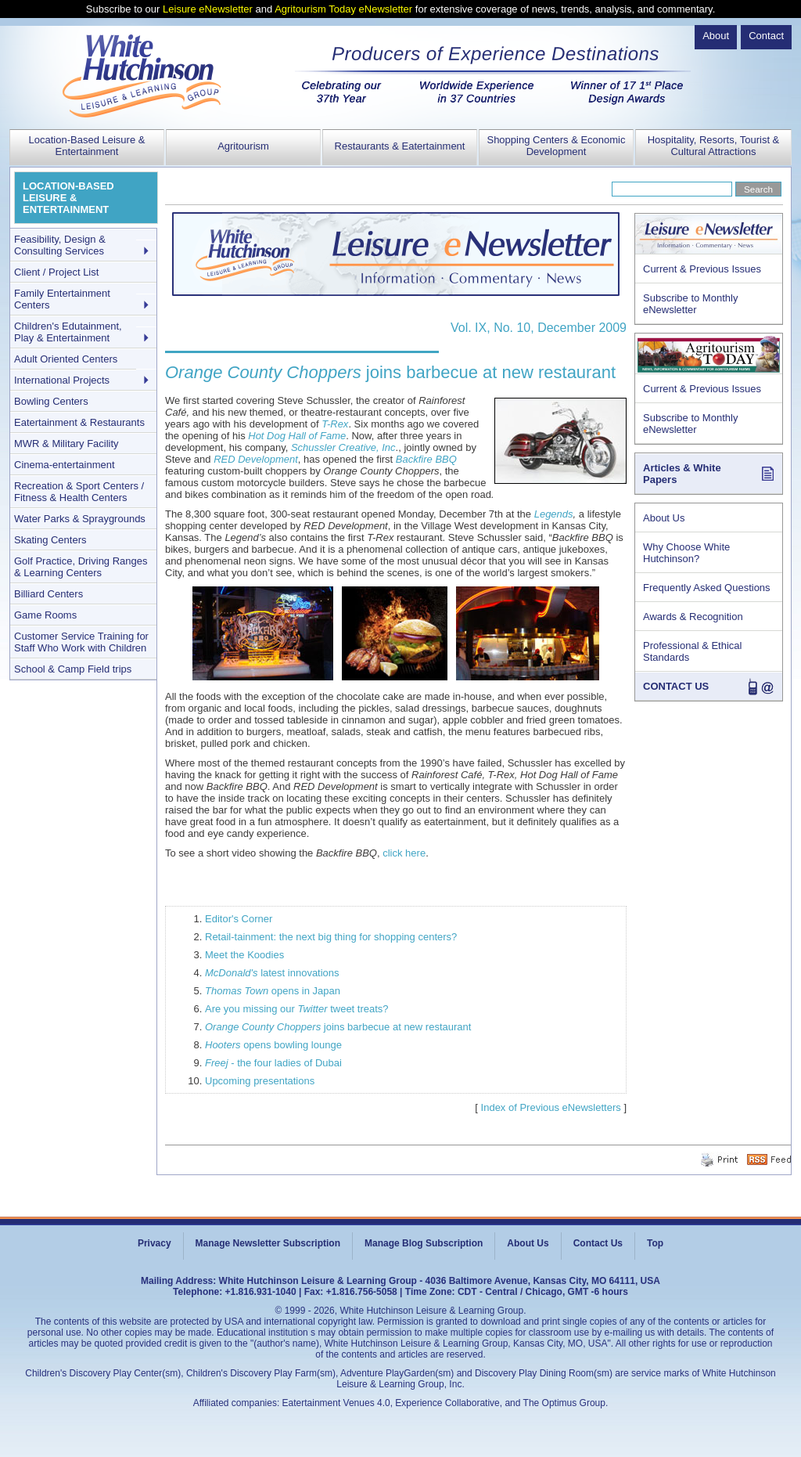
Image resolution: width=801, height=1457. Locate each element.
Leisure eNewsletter (208, 9)
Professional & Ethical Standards (692, 651)
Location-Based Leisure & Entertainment (87, 145)
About (715, 35)
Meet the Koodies (244, 955)
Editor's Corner (238, 919)
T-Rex (334, 424)
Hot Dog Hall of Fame (297, 436)
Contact (766, 35)
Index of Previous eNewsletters (551, 1107)
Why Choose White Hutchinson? (686, 552)
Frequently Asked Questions (706, 587)
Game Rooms (45, 615)
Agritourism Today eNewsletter (343, 9)
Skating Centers (50, 540)
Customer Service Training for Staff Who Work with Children (81, 642)
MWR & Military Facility (66, 443)
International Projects (62, 380)
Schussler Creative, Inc (343, 447)
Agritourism (243, 146)
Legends (553, 514)
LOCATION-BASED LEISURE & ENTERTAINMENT (68, 197)
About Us (663, 518)
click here (404, 853)
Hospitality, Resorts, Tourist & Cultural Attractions (714, 145)
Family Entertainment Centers (62, 299)
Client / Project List (56, 272)
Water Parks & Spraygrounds (79, 519)
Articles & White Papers (682, 473)
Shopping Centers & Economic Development (556, 145)
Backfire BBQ (426, 459)
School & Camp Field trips (72, 669)
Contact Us (598, 1243)
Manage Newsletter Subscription (268, 1243)
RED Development (256, 459)
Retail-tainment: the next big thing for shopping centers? (331, 937)
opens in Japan (272, 991)
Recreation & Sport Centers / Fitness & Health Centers (79, 491)
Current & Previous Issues (702, 269)
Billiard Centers (48, 594)
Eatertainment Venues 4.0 (336, 1402)
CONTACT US (676, 686)
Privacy (154, 1243)
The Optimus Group (564, 1402)
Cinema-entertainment (64, 465)
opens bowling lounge (273, 1045)
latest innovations (272, 973)
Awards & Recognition (693, 616)
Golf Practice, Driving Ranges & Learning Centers (81, 567)
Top (655, 1243)
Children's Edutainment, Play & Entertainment (68, 332)
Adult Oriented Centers (65, 359)
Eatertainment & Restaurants (79, 422)
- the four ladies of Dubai (273, 1063)
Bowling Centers (51, 401)
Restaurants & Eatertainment (400, 146)
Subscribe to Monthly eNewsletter (690, 304)
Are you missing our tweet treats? (297, 1009)
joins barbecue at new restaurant (338, 1027)
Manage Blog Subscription (424, 1243)
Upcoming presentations (259, 1081)
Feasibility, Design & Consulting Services (60, 245)
